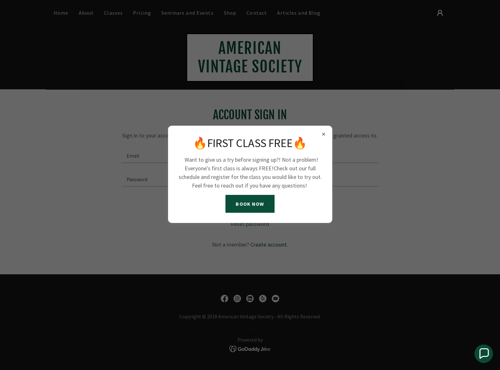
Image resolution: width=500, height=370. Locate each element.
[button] (483, 353)
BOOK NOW (250, 204)
